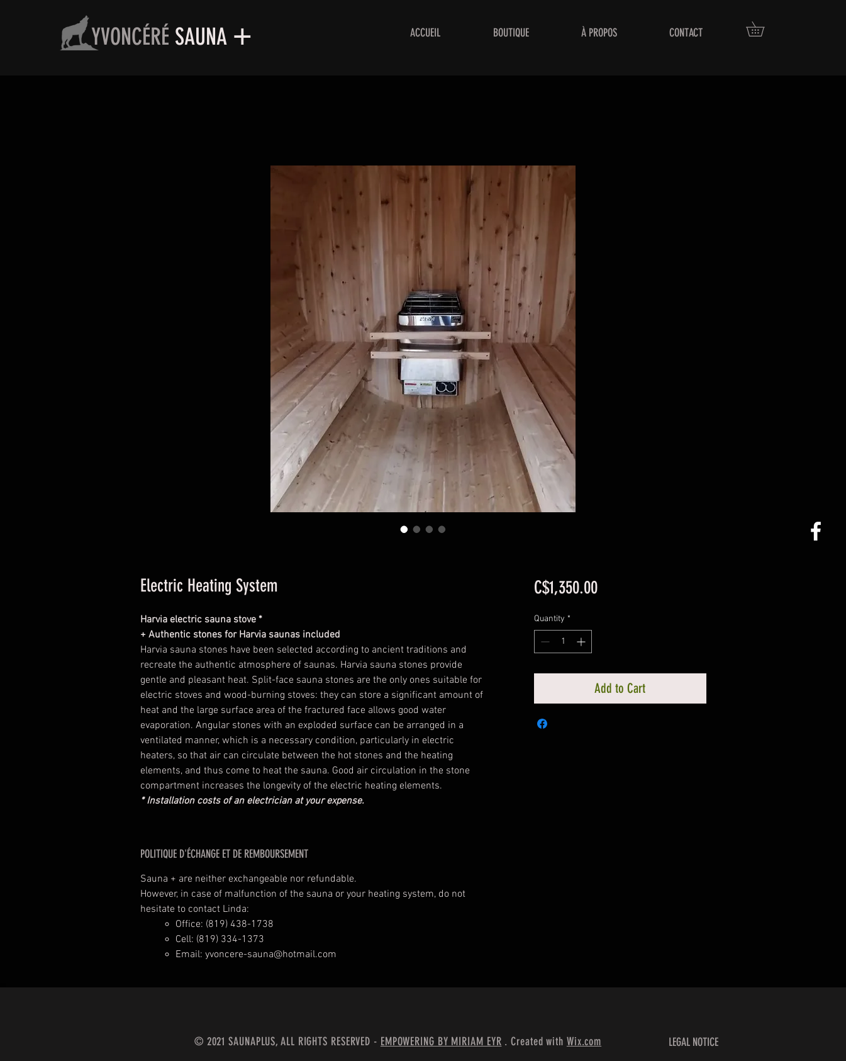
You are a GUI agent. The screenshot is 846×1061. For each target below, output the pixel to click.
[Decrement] (544, 642)
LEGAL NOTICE (693, 1042)
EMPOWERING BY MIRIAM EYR (441, 1041)
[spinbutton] (563, 642)
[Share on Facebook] (542, 723)
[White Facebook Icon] (815, 531)
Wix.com (584, 1041)
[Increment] (582, 642)
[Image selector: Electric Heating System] (404, 529)
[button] (762, 28)
